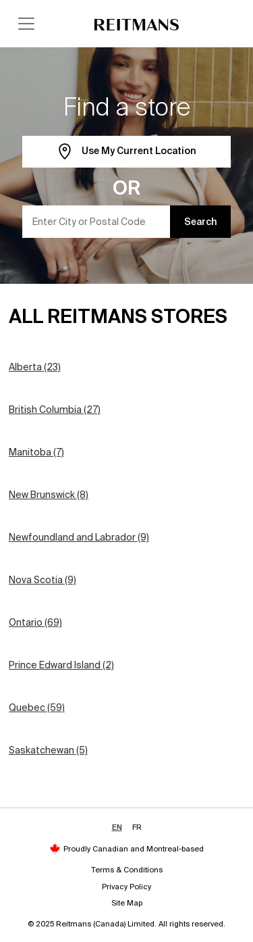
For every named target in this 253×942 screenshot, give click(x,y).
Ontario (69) (35, 622)
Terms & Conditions (127, 870)
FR (137, 827)
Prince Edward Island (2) (61, 665)
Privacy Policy (126, 887)
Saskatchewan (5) (48, 750)
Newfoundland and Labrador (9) (79, 537)
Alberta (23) (35, 367)
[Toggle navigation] (26, 24)
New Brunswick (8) (48, 494)
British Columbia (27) (55, 409)
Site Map (126, 903)
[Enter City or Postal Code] (96, 221)
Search (200, 221)
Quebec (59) (37, 707)
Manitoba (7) (36, 452)
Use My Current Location (126, 151)
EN (117, 827)
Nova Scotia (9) (42, 579)
